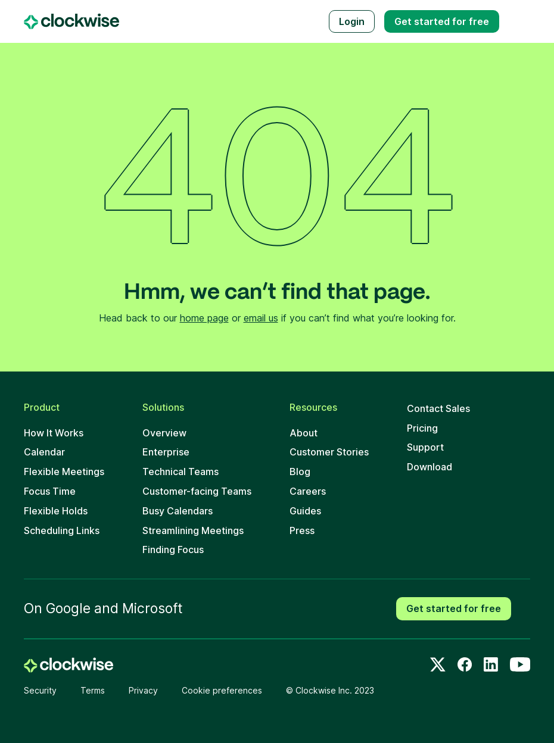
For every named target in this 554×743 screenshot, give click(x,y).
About (304, 433)
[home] (68, 665)
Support (425, 447)
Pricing (422, 428)
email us (261, 318)
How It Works (53, 433)
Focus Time (50, 491)
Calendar (44, 452)
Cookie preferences (222, 690)
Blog (300, 471)
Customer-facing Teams (196, 491)
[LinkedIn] (491, 664)
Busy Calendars (177, 511)
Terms (92, 690)
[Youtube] (520, 664)
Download (429, 467)
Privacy (143, 690)
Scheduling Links (61, 530)
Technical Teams (180, 471)
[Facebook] (464, 664)
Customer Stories (329, 452)
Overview (164, 433)
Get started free (441, 21)
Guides (305, 511)
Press (302, 530)
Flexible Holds (56, 511)
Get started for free (453, 608)
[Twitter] (438, 664)
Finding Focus (173, 549)
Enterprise (165, 452)
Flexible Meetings (64, 471)
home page (204, 318)
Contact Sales (438, 408)
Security (40, 690)
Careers (308, 491)
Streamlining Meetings (193, 530)
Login (352, 21)
